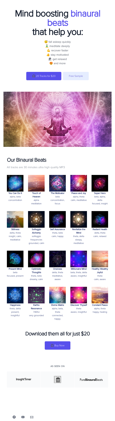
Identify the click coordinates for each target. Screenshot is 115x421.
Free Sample (76, 76)
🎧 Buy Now (58, 345)
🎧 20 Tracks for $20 (43, 76)
